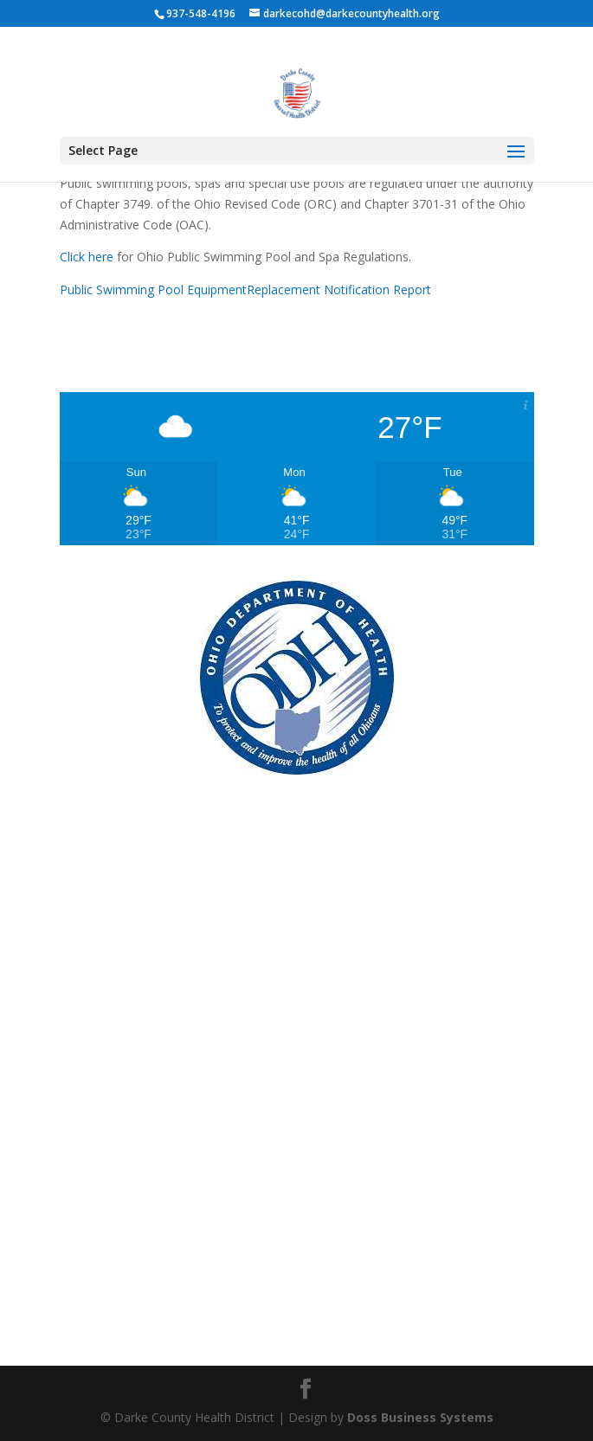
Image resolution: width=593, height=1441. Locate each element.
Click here (86, 256)
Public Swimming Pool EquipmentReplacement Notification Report (245, 289)
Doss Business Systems (420, 1417)
